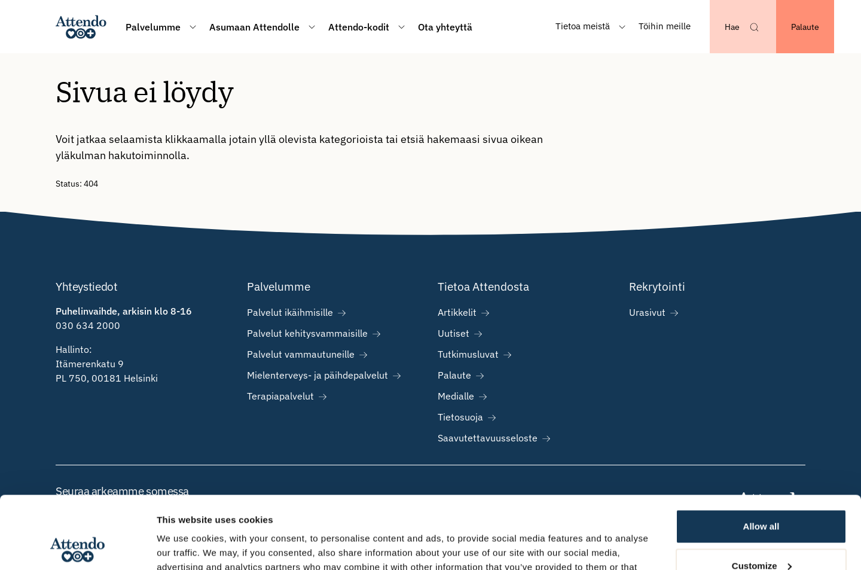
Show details (184, 546)
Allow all (761, 458)
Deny (761, 537)
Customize (762, 497)
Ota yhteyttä (445, 27)
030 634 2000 (88, 325)
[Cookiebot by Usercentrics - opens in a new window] (77, 547)
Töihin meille (665, 26)
